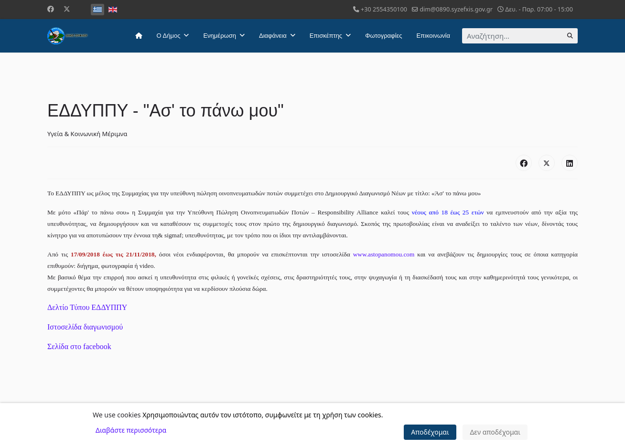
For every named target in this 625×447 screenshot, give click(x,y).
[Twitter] (67, 8)
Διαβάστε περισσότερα (131, 430)
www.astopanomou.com (384, 254)
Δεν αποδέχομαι (495, 431)
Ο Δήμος (169, 35)
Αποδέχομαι (430, 431)
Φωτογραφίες (383, 35)
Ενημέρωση (219, 35)
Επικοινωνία (433, 35)
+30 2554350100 (384, 9)
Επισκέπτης (326, 35)
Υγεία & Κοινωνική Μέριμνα (87, 133)
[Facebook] (50, 8)
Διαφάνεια (273, 35)
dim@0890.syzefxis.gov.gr (456, 9)
